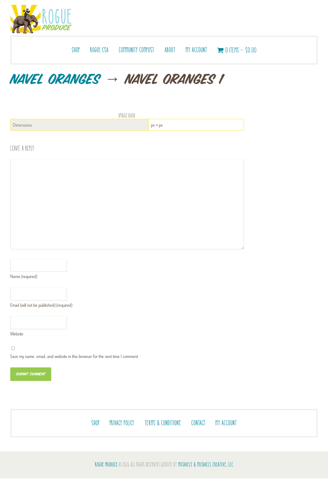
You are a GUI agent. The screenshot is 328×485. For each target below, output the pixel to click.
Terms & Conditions (163, 423)
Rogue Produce (106, 464)
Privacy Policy (121, 423)
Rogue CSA (99, 50)
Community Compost (136, 50)
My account (196, 50)
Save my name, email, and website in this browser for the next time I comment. (74, 356)
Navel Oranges (55, 80)
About (170, 50)
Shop (75, 50)
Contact (198, 423)
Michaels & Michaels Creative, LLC (205, 464)
